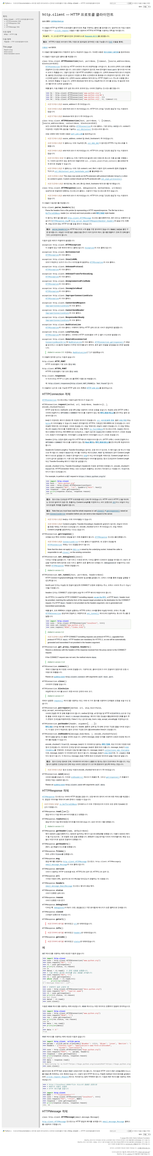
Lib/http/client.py (57, 21)
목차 (5, 16)
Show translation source (12, 53)
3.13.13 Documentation (21, 3)
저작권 (123, 1138)
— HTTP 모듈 (10, 34)
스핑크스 (129, 1154)
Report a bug (8, 50)
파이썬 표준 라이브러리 (40, 3)
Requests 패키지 (91, 36)
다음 (139, 3)
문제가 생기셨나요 (143, 1152)
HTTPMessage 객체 (12, 27)
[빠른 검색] (118, 3)
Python (7, 3)
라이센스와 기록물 (131, 1144)
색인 (148, 3)
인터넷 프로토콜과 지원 (58, 3)
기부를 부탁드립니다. (143, 1148)
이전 (135, 3)
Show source (8, 52)
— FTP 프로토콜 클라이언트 (16, 42)
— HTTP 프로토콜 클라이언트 (84, 3)
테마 (144, 7)
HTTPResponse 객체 (13, 23)
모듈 (144, 3)
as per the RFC (100, 597)
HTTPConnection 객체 (13, 21)
